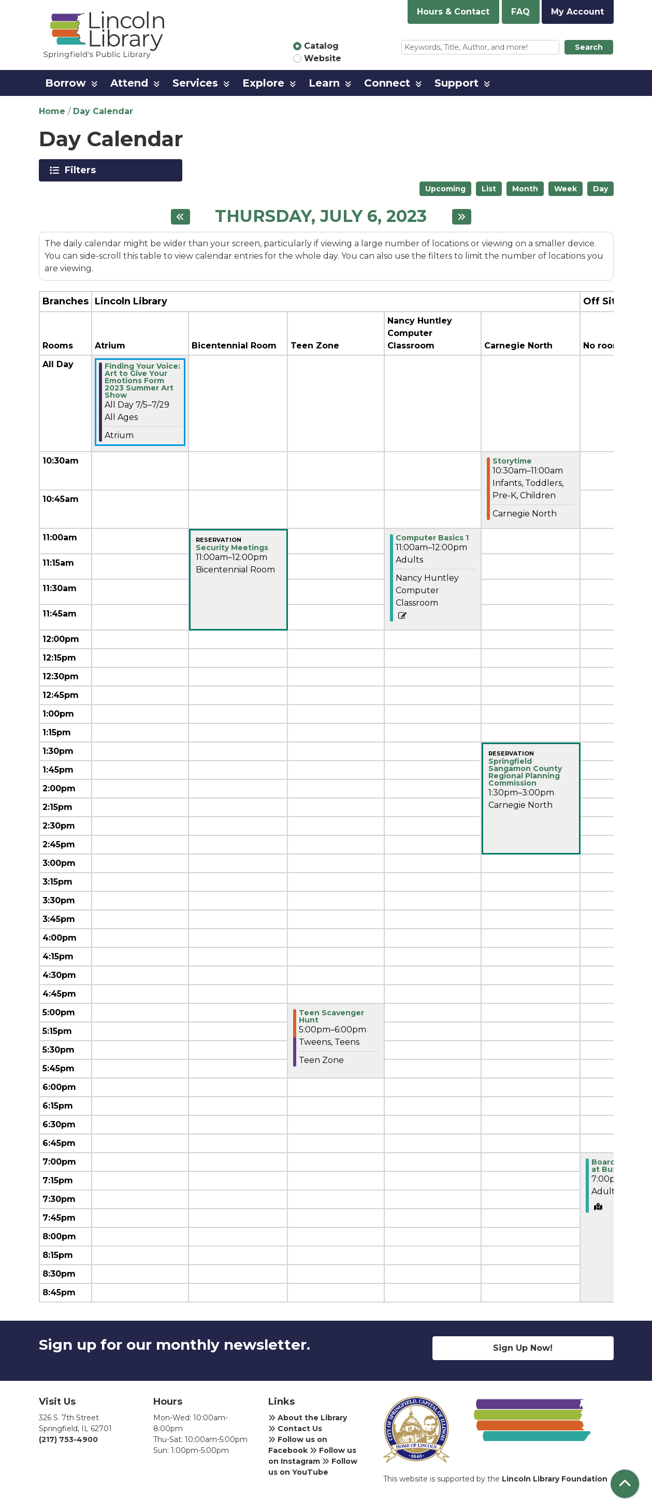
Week (565, 188)
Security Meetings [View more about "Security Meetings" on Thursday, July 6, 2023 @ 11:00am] (232, 547)
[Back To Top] (625, 1484)
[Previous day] (180, 217)
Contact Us (295, 1428)
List (489, 188)
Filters (82, 170)
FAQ (520, 12)
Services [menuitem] (195, 83)
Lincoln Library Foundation (554, 1479)
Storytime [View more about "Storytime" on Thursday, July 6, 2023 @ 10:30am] (512, 461)
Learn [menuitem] (324, 83)
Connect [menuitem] (387, 83)
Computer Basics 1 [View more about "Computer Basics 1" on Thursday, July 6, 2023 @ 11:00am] (432, 537)
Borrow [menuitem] (65, 83)
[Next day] (461, 217)
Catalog (321, 46)
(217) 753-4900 (68, 1439)
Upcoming (445, 188)
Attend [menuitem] (129, 83)
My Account (577, 12)
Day (600, 188)
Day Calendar (103, 111)
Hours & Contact (453, 12)
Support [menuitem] (456, 83)
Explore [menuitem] (263, 83)
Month (525, 188)
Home (52, 111)
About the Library (307, 1417)
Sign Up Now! (523, 1348)
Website (322, 58)
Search (589, 47)
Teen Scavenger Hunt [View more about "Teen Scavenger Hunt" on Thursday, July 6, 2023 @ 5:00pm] (331, 1016)
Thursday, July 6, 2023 (321, 216)
